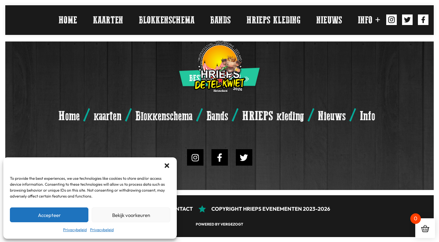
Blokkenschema (166, 20)
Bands (220, 20)
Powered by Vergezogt (219, 224)
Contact (180, 209)
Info (365, 20)
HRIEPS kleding (273, 20)
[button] (167, 165)
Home (68, 20)
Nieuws (329, 20)
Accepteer (49, 215)
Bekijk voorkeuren (131, 215)
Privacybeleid (75, 229)
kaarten (108, 20)
